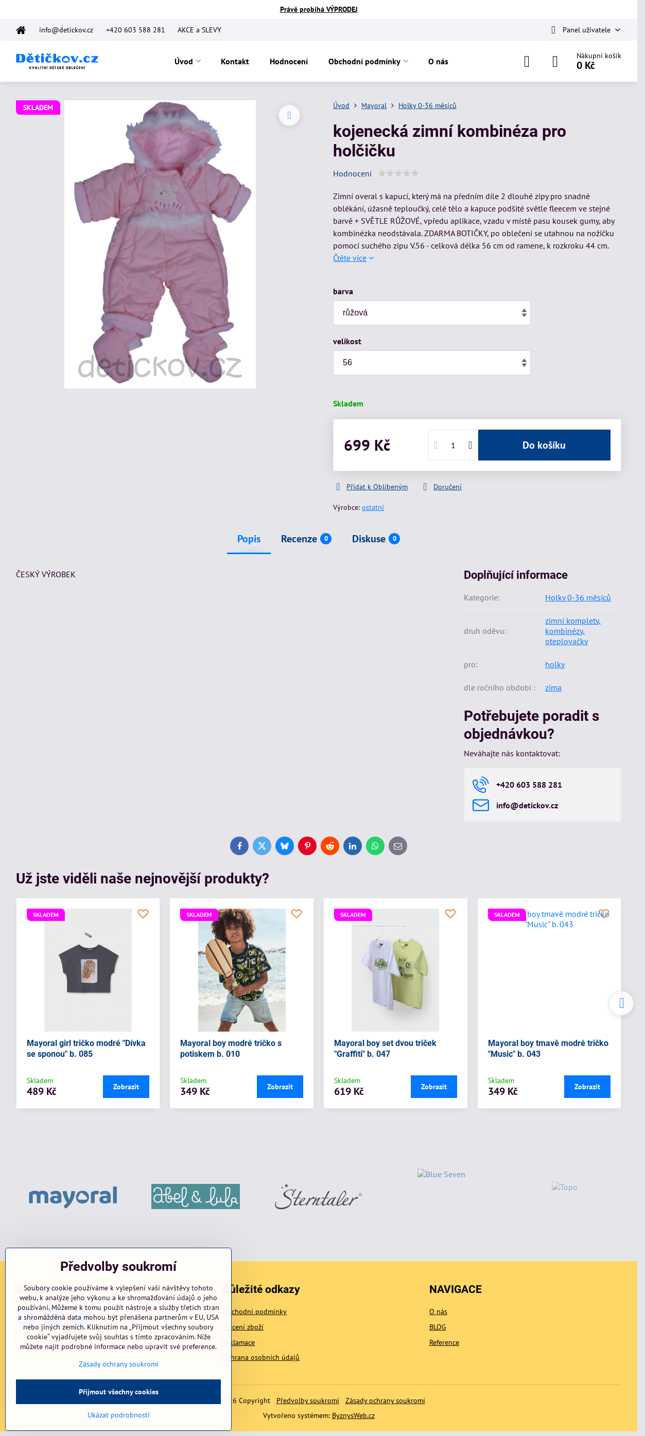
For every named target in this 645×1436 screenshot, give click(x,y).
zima (553, 687)
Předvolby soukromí (307, 1400)
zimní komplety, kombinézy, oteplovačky (573, 630)
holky (555, 664)
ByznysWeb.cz (353, 1415)
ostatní (373, 507)
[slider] (398, 173)
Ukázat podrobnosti (119, 1415)
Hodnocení (352, 173)
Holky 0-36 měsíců (578, 597)
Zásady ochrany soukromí (385, 1400)
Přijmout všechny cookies (119, 1391)
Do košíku (544, 445)
